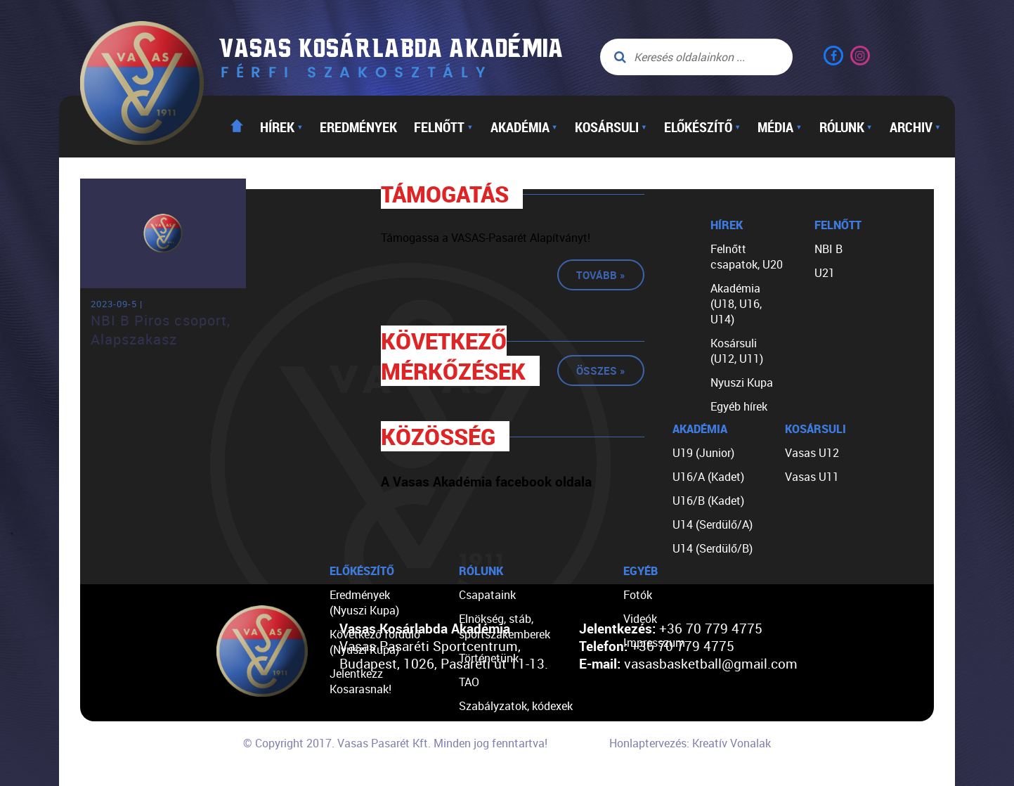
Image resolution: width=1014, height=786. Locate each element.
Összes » (600, 370)
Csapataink (487, 595)
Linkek (475, 753)
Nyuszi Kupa (741, 382)
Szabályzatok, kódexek (516, 706)
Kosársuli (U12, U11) (736, 350)
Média (780, 126)
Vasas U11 (812, 476)
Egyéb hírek (738, 406)
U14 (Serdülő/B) (712, 548)
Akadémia (524, 126)
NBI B (828, 249)
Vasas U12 (812, 452)
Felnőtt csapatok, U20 (746, 256)
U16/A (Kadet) (708, 476)
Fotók (637, 595)
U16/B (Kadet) (708, 500)
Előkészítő (702, 126)
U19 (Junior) (703, 452)
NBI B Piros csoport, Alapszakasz (160, 330)
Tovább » (600, 275)
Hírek (281, 126)
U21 (824, 273)
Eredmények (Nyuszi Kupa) (364, 602)
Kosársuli (611, 126)
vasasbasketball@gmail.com (711, 663)
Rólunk (846, 126)
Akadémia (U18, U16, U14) (736, 304)
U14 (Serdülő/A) (712, 524)
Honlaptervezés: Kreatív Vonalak (690, 743)
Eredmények (358, 126)
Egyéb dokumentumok (515, 729)
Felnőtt (443, 126)
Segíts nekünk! (495, 777)
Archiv (915, 126)
